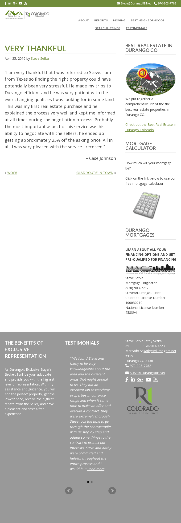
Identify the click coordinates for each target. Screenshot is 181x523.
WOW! (12, 172)
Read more (95, 469)
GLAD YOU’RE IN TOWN (94, 172)
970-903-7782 (167, 3)
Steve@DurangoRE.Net (136, 3)
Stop (92, 482)
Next (112, 491)
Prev (69, 491)
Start (88, 482)
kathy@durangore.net (160, 351)
